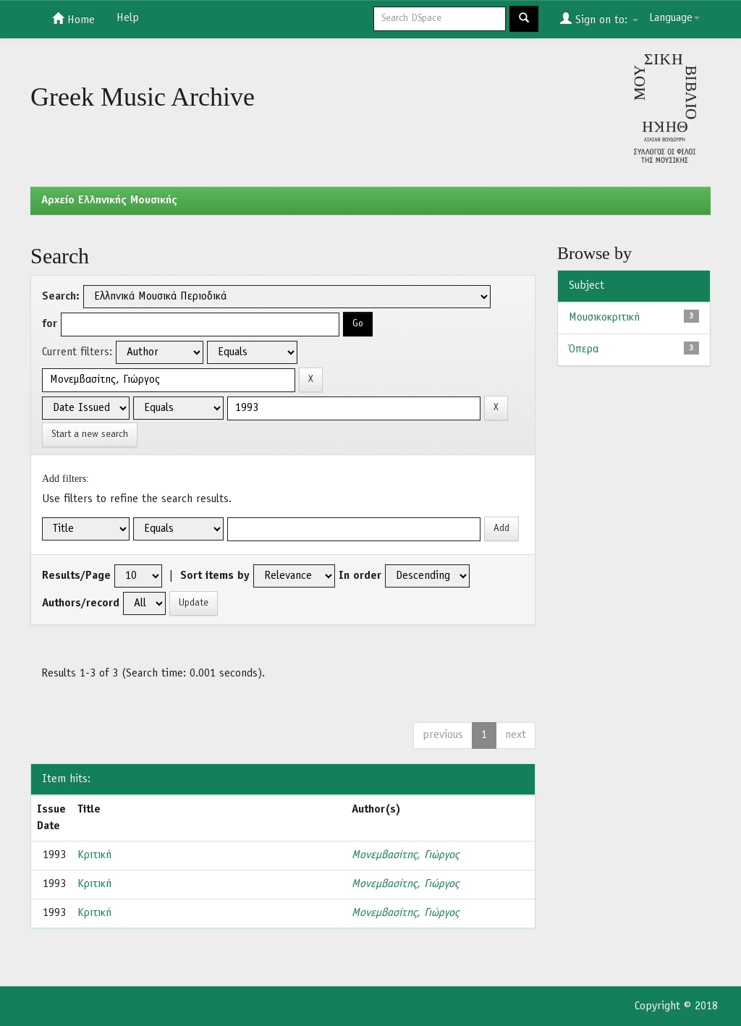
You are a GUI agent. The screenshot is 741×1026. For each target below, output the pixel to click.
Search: (61, 296)
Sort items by (215, 576)
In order (360, 576)
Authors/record (80, 603)
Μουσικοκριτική (604, 317)
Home (73, 19)
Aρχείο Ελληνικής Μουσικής (109, 200)
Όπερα (583, 349)
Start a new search (89, 434)
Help (128, 18)
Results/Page (76, 576)
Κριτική (94, 855)
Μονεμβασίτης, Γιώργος (405, 855)
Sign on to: (599, 19)
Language (674, 18)
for (49, 324)
